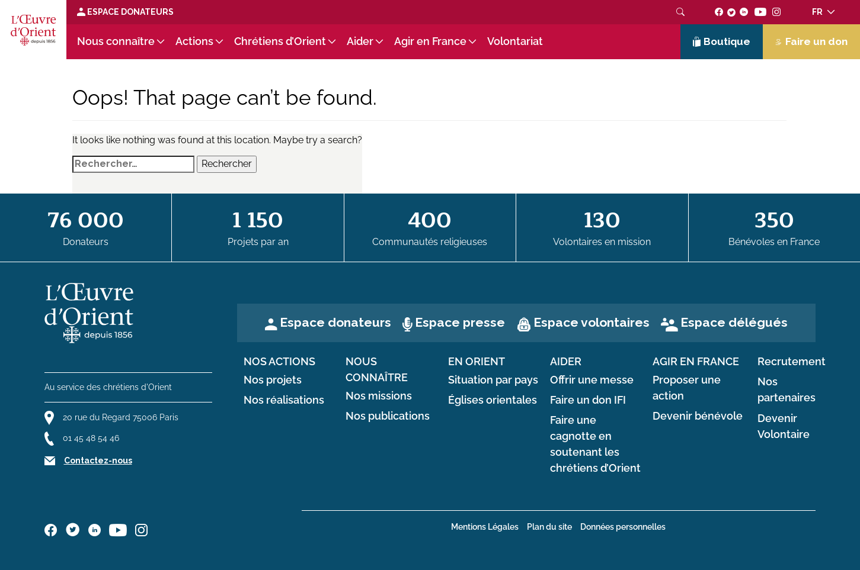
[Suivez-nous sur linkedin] (744, 12)
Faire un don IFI (588, 400)
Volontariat (515, 41)
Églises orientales (492, 400)
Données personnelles (623, 527)
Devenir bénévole (698, 416)
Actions (194, 41)
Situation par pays (493, 380)
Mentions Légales (485, 527)
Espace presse (460, 322)
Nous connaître (116, 41)
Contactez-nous (98, 460)
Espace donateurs (335, 322)
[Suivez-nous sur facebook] (719, 12)
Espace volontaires (591, 322)
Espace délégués (734, 322)
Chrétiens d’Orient (280, 41)
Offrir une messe (592, 380)
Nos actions (279, 362)
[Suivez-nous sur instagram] (777, 12)
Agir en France (430, 41)
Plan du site (549, 527)
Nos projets (273, 380)
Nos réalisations (284, 400)
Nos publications (388, 416)
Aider (360, 41)
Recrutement (791, 362)
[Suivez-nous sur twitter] (731, 12)
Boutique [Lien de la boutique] (722, 41)
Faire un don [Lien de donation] (811, 41)
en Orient (476, 362)
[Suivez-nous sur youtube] (760, 12)
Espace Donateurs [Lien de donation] (125, 12)
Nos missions (379, 396)
